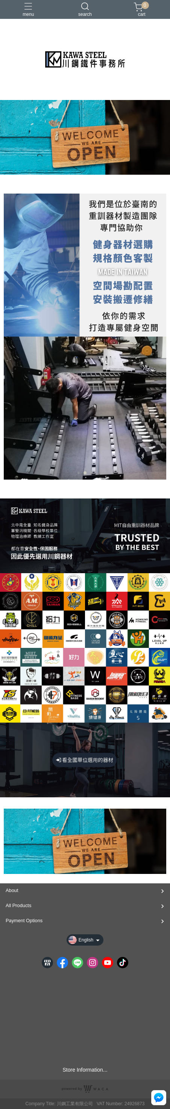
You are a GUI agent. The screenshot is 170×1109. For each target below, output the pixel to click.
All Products (18, 905)
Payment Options (24, 920)
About (12, 890)
